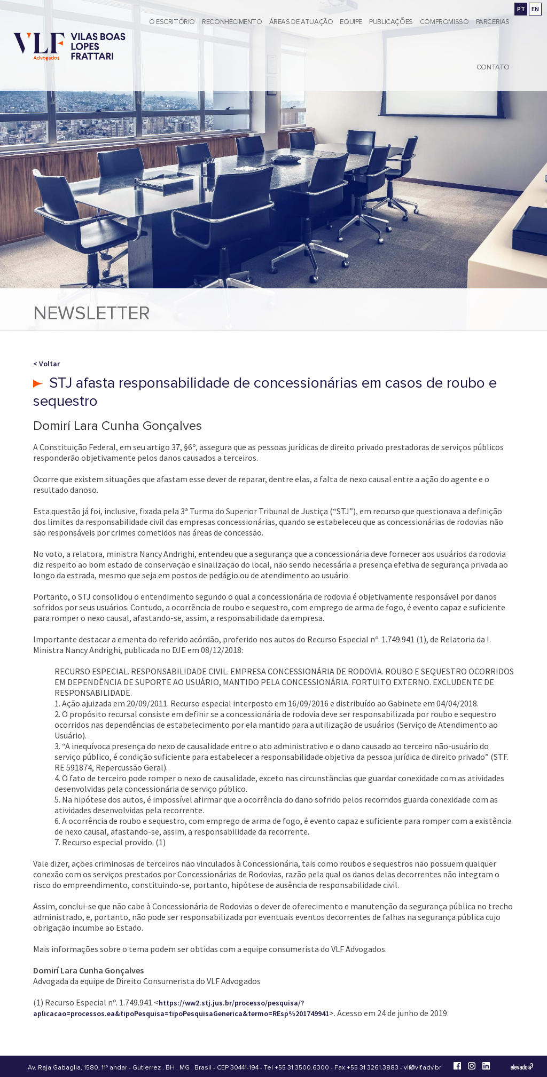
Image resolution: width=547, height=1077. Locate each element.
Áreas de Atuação (301, 22)
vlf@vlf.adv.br (422, 1068)
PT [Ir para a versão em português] (521, 9)
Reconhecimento (232, 22)
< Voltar (46, 363)
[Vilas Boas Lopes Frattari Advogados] (69, 48)
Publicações (391, 22)
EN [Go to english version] (535, 9)
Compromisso (444, 22)
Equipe (351, 22)
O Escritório (172, 22)
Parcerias (493, 22)
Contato (493, 67)
